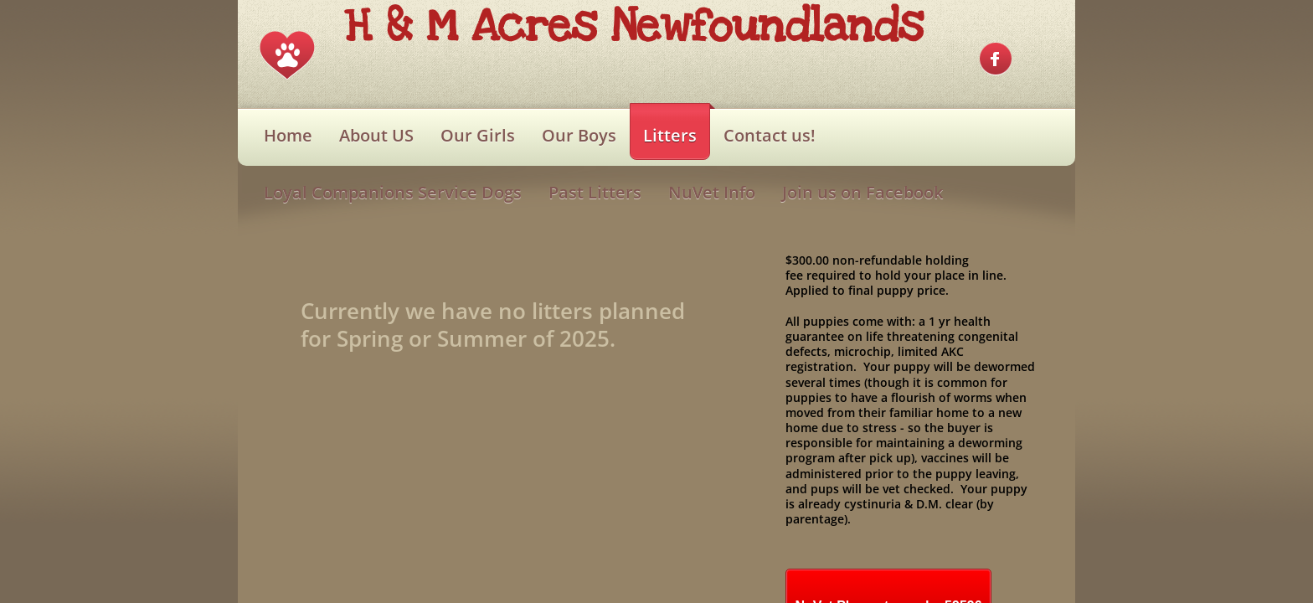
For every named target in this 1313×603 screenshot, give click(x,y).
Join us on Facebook (862, 192)
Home (288, 135)
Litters (670, 135)
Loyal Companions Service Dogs (393, 192)
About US (376, 135)
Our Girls (477, 135)
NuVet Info (711, 192)
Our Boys (579, 135)
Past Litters (594, 192)
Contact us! (769, 135)
